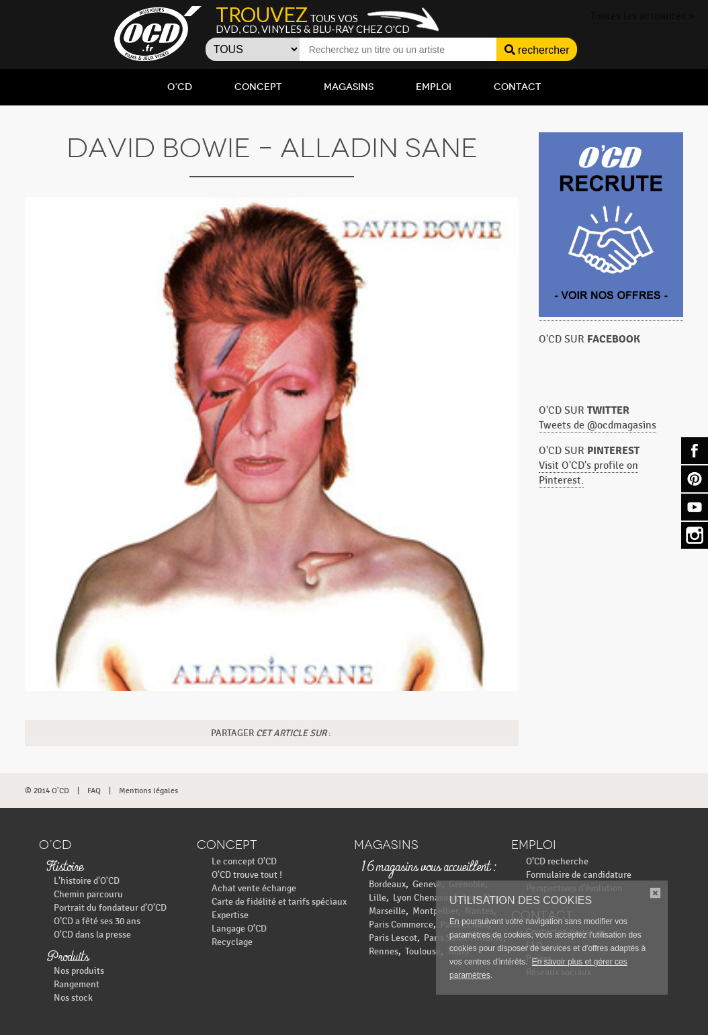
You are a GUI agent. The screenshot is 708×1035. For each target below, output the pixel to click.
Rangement (76, 984)
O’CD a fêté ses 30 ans (97, 921)
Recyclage (232, 942)
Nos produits (79, 971)
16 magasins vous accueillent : (428, 867)
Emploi (433, 87)
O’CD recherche (557, 861)
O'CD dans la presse (92, 934)
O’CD (179, 87)
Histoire (64, 867)
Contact (517, 87)
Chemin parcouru (88, 894)
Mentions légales (148, 790)
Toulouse (423, 951)
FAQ (94, 790)
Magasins (348, 87)
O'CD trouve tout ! (247, 875)
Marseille (387, 911)
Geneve (427, 884)
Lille (377, 897)
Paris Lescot (393, 938)
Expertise (230, 915)
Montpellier (435, 911)
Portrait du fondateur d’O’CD (110, 907)
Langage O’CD (239, 928)
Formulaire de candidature (578, 875)
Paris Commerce (401, 924)
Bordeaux (387, 884)
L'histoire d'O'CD (87, 881)
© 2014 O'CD (47, 790)
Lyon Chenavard (424, 897)
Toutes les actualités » (642, 16)
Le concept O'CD (244, 861)
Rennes (383, 951)
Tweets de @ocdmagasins (597, 425)
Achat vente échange (254, 888)
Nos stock (73, 997)
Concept (257, 87)
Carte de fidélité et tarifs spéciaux (279, 901)
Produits (67, 957)
